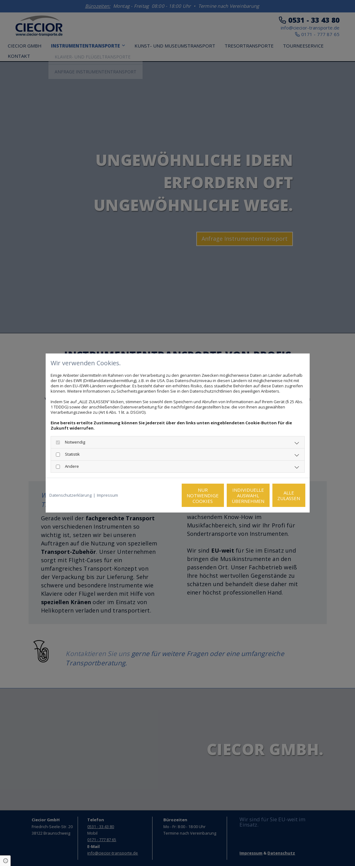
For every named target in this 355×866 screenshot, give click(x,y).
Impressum (107, 495)
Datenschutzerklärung (70, 495)
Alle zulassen (277, 495)
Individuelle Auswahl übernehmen (218, 495)
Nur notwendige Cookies (159, 495)
